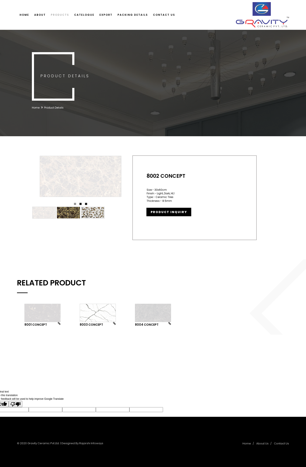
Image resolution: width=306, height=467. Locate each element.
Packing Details (133, 15)
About (40, 15)
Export (105, 15)
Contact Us (164, 15)
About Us (262, 443)
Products (60, 15)
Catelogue (84, 15)
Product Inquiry (169, 212)
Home (24, 15)
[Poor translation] (15, 404)
